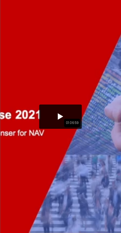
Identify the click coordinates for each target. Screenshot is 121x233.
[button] (60, 117)
